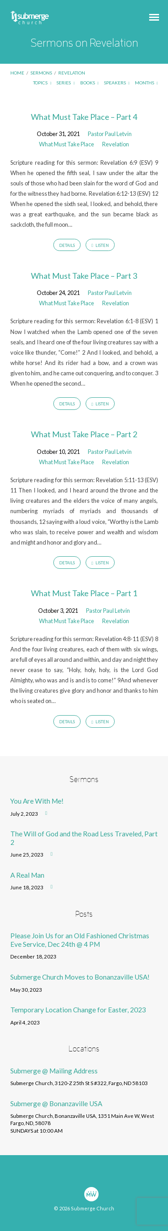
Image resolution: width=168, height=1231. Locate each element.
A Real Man (27, 875)
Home (17, 72)
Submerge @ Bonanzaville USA (56, 1103)
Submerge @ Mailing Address (54, 1071)
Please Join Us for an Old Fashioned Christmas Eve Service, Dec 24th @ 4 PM (79, 940)
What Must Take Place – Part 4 (84, 117)
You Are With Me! (37, 801)
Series (65, 82)
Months (146, 82)
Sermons (41, 72)
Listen (100, 245)
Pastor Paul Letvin (110, 133)
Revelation (71, 72)
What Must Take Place (66, 144)
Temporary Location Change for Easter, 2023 (78, 1010)
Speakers (117, 82)
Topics (42, 82)
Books (89, 82)
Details (67, 245)
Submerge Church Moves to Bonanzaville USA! (80, 977)
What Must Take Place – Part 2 (84, 434)
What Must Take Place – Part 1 (84, 593)
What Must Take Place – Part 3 (84, 276)
